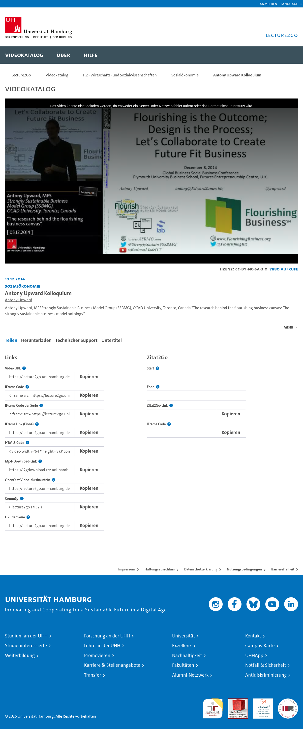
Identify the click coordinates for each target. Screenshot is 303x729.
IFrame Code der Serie (24, 405)
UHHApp (254, 655)
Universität (183, 636)
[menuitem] (24, 55)
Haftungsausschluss (160, 569)
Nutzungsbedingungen (244, 569)
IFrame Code (17, 387)
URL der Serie (17, 517)
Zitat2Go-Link (160, 405)
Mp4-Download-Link (23, 461)
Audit (232, 701)
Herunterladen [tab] (36, 340)
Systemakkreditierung (288, 701)
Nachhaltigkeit (187, 655)
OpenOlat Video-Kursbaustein (30, 480)
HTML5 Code (17, 442)
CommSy (14, 498)
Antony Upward (18, 299)
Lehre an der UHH (102, 645)
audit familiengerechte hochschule (213, 707)
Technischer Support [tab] (76, 340)
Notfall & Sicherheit (265, 665)
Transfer (92, 675)
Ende (153, 387)
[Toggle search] (289, 55)
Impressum (126, 569)
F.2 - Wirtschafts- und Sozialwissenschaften (120, 75)
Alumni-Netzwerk (190, 675)
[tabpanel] (151, 441)
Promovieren (97, 655)
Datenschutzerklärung (200, 569)
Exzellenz (182, 645)
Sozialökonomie (185, 75)
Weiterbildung (20, 655)
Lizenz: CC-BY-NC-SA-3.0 (244, 269)
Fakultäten (183, 665)
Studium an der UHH (26, 636)
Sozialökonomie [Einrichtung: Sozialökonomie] (22, 286)
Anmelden (268, 3)
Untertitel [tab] (111, 340)
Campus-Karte (260, 645)
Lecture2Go (21, 75)
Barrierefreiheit (282, 569)
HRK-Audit (262, 701)
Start (153, 368)
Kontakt (253, 636)
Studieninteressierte (26, 645)
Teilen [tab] (11, 340)
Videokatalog (57, 75)
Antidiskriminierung (266, 675)
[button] (289, 4)
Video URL (15, 368)
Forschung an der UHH (107, 636)
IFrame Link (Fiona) (22, 424)
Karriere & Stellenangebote (112, 665)
